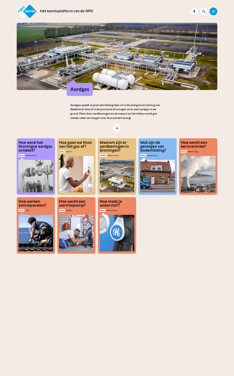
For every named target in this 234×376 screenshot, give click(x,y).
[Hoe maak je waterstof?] (117, 225)
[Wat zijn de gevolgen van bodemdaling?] (157, 166)
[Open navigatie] (213, 11)
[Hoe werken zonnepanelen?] (36, 225)
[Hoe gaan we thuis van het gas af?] (76, 166)
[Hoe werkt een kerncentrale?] (198, 166)
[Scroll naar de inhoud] (117, 128)
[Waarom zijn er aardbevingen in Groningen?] (117, 166)
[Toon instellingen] (194, 11)
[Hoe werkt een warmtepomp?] (76, 225)
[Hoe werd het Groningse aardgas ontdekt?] (36, 166)
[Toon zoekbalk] (204, 11)
